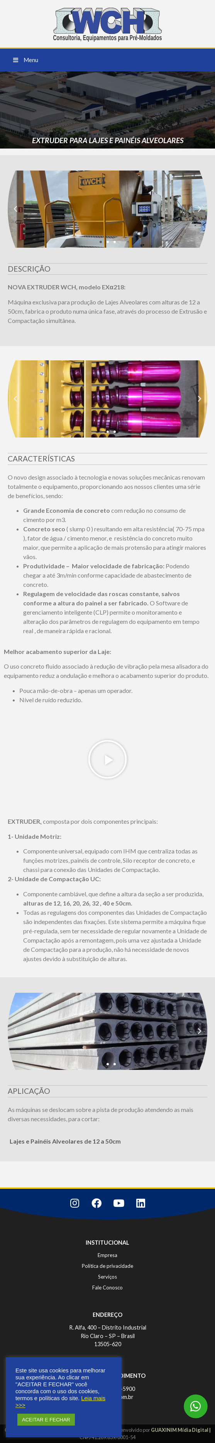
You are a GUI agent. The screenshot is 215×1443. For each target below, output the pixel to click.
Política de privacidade (107, 1266)
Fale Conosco (107, 1287)
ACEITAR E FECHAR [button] (46, 1420)
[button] (25, 60)
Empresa (107, 1255)
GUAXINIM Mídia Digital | (181, 1430)
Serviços (107, 1277)
